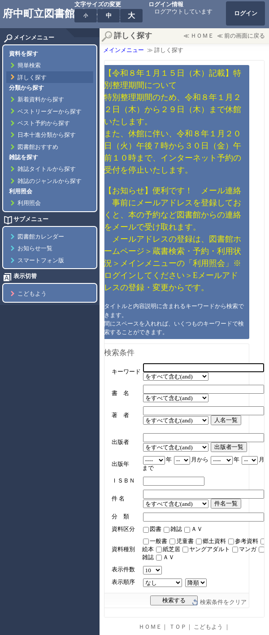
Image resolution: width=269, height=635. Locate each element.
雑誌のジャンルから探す (49, 181)
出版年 (120, 464)
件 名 (118, 499)
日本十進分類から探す (46, 135)
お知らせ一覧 (34, 248)
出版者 (120, 442)
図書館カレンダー (40, 237)
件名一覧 (226, 503)
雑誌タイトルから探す (46, 169)
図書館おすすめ (37, 147)
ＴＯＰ (178, 627)
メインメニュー (123, 50)
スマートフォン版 (40, 260)
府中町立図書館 (39, 13)
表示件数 (123, 569)
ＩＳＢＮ (123, 481)
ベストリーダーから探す (49, 112)
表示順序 (123, 582)
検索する (174, 600)
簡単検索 (29, 65)
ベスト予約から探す (43, 123)
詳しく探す (32, 77)
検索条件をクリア (223, 602)
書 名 (120, 393)
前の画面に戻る (244, 36)
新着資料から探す (40, 99)
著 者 (120, 415)
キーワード (126, 372)
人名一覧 (226, 420)
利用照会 (29, 203)
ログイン (245, 13)
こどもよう (32, 294)
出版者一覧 (228, 447)
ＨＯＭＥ (202, 36)
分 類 (120, 516)
